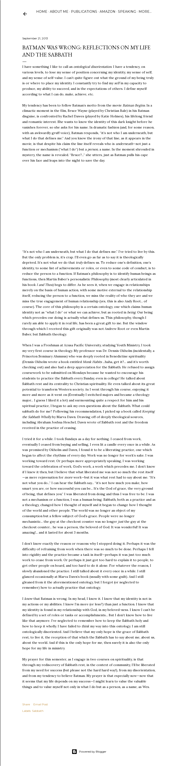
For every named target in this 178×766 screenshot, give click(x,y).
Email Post (40, 704)
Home (41, 11)
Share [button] (26, 704)
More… (145, 11)
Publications (84, 11)
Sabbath (38, 711)
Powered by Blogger (89, 751)
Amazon (107, 11)
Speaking (127, 11)
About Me (59, 11)
